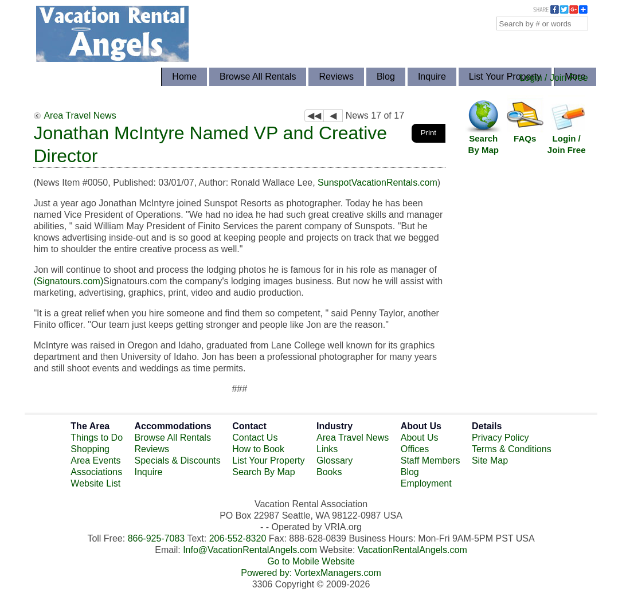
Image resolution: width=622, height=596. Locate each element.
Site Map (490, 460)
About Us (420, 437)
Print (428, 132)
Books (329, 472)
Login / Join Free (553, 78)
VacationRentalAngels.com (412, 550)
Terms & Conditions (511, 449)
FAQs (525, 138)
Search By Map (483, 144)
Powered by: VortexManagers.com (311, 573)
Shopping (90, 449)
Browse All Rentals (258, 76)
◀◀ (314, 115)
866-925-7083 (156, 538)
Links (327, 449)
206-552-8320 (238, 538)
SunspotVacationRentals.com (377, 182)
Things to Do (97, 437)
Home (184, 76)
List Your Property (505, 76)
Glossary (334, 460)
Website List (95, 483)
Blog (386, 76)
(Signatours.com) (68, 281)
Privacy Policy (500, 437)
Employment (426, 483)
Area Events (95, 460)
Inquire (432, 76)
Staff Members (430, 460)
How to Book (258, 449)
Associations (96, 472)
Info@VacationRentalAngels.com (250, 550)
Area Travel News (80, 115)
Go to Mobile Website (311, 561)
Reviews (336, 76)
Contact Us (254, 437)
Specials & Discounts (178, 460)
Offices (415, 449)
